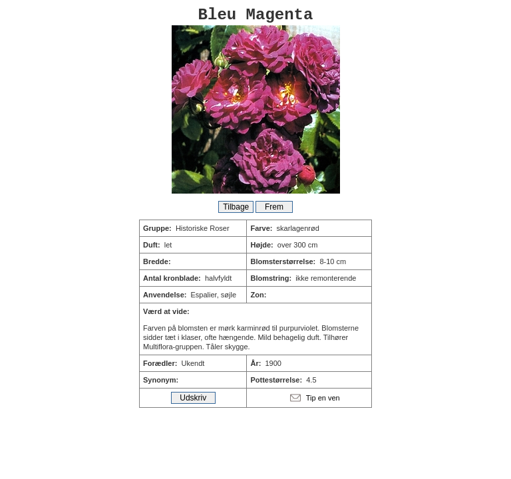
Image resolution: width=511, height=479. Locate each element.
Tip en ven (323, 398)
